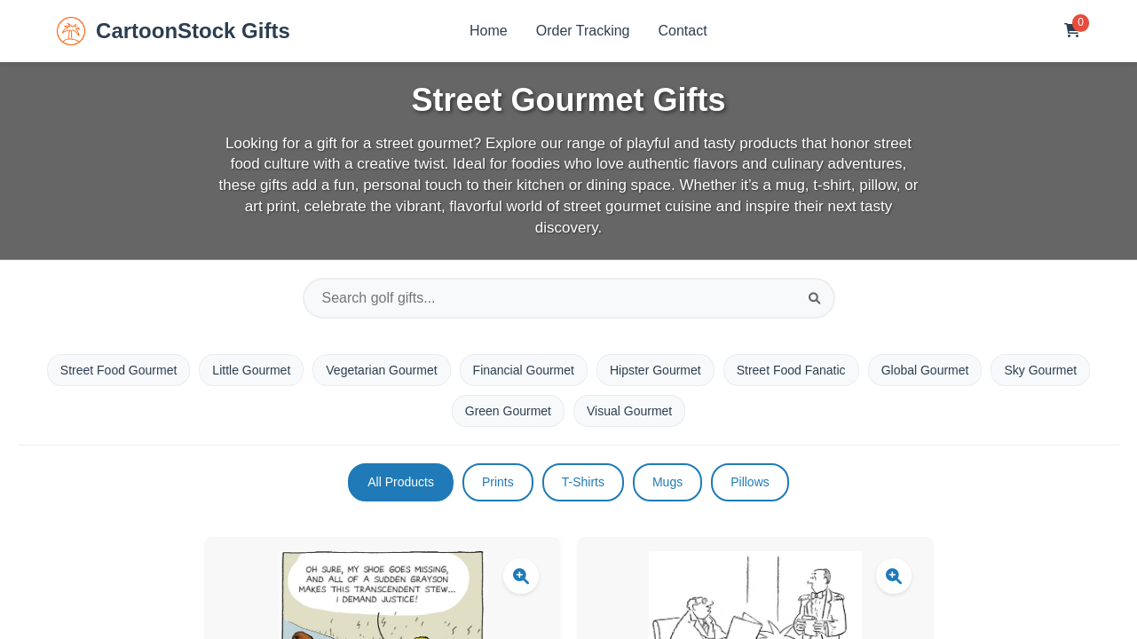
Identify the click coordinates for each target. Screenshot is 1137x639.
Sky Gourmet (1040, 370)
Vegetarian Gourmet (381, 370)
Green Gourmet (508, 411)
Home (489, 30)
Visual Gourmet (629, 411)
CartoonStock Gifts (173, 31)
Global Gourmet (925, 370)
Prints (498, 482)
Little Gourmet (251, 370)
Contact (683, 30)
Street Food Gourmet (119, 370)
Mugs (667, 482)
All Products (400, 482)
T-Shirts (583, 482)
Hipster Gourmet (655, 370)
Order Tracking (583, 30)
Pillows (750, 482)
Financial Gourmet (523, 370)
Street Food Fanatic (791, 370)
